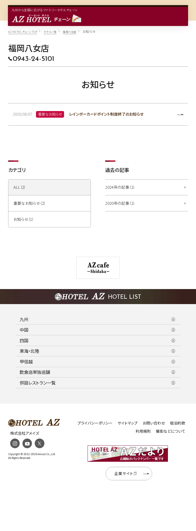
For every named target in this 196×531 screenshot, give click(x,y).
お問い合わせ (154, 423)
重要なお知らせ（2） (30, 203)
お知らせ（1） (24, 219)
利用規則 (143, 431)
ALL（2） (20, 187)
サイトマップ (128, 423)
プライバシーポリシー (95, 423)
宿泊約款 (177, 423)
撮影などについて (170, 431)
